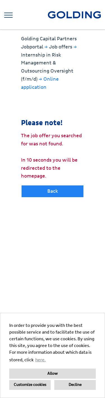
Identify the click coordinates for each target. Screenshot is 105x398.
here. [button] (40, 360)
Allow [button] (52, 373)
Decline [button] (75, 384)
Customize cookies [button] (30, 384)
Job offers (61, 47)
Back (52, 191)
